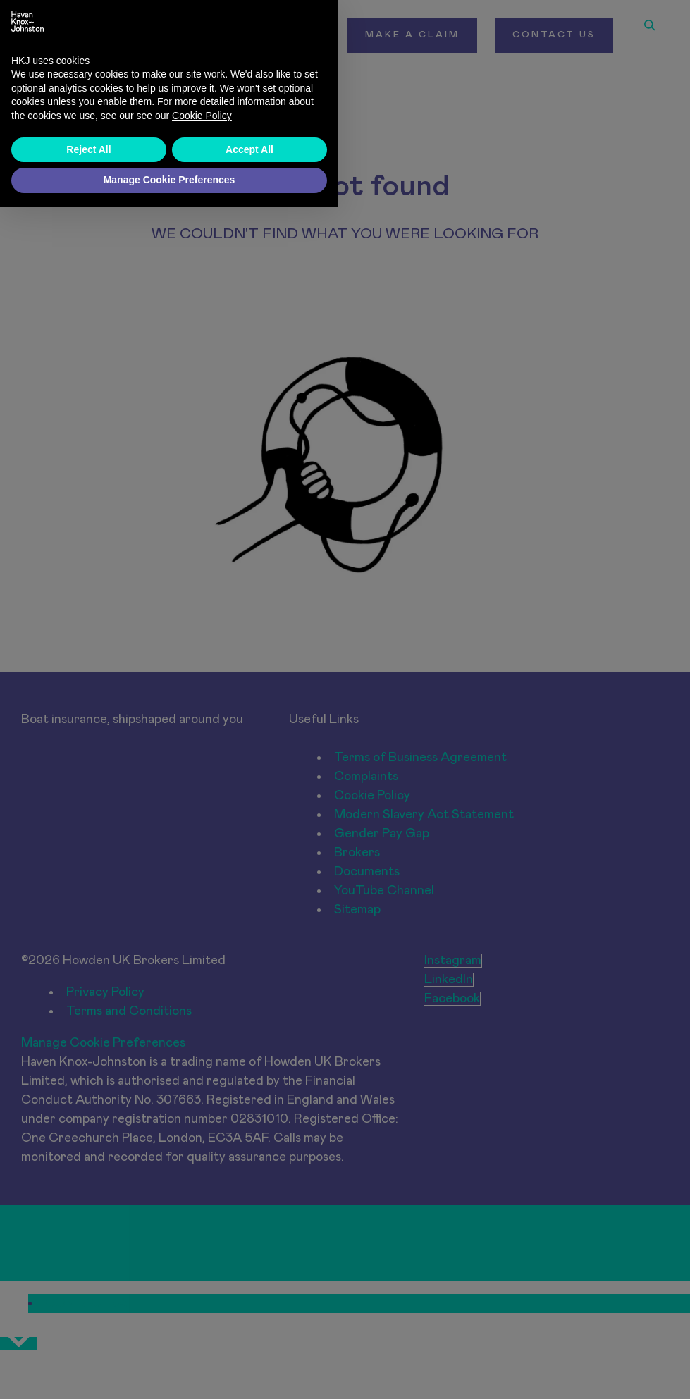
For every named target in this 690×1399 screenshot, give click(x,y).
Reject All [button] (88, 1341)
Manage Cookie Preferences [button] (169, 1371)
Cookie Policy (202, 1307)
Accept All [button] (249, 1341)
